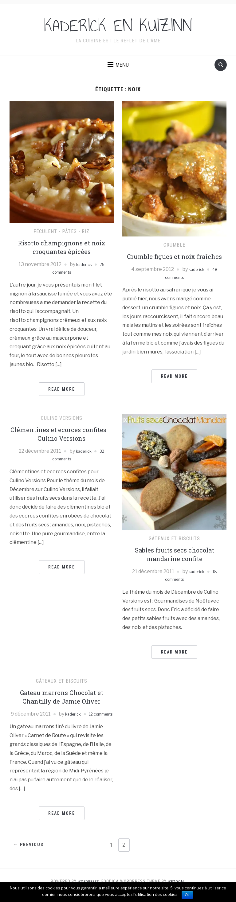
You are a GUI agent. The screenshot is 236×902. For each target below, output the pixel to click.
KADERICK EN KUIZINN (118, 26)
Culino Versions (61, 418)
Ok (187, 895)
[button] (118, 64)
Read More (61, 389)
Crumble (174, 245)
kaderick (83, 264)
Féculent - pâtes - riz (61, 231)
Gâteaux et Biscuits (174, 538)
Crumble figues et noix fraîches (174, 256)
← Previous (31, 853)
